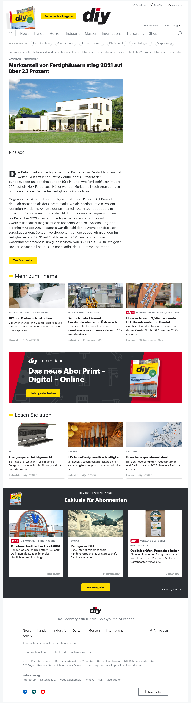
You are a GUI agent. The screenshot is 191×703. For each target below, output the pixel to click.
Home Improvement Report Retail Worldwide (113, 665)
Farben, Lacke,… (91, 43)
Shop (63, 642)
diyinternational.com (35, 651)
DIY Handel (86, 660)
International (115, 630)
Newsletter (138, 5)
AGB (100, 679)
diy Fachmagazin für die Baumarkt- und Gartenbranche (40, 51)
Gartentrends (65, 43)
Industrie (59, 630)
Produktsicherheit (70, 679)
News (77, 51)
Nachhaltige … (140, 43)
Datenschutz (48, 679)
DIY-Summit (116, 43)
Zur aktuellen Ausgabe (59, 16)
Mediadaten (114, 679)
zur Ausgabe (95, 587)
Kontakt (89, 679)
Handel (42, 630)
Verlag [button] (175, 25)
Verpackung (164, 43)
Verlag (73, 642)
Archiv (27, 635)
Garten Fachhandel (108, 660)
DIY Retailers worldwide (139, 660)
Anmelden (174, 5)
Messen (94, 630)
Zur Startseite (22, 260)
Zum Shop (156, 5)
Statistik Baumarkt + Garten (65, 665)
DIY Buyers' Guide (34, 665)
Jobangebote (31, 642)
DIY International (41, 660)
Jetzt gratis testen (43, 393)
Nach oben (153, 692)
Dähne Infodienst (65, 660)
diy (25, 660)
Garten (77, 630)
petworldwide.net (82, 651)
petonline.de (59, 651)
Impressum (30, 679)
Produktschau (41, 43)
